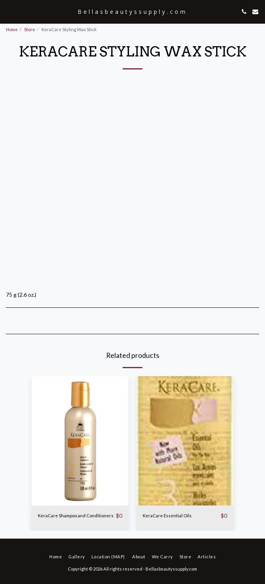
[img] (80, 440)
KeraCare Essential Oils (167, 515)
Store (29, 29)
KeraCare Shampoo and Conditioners (76, 515)
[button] (8, 11)
